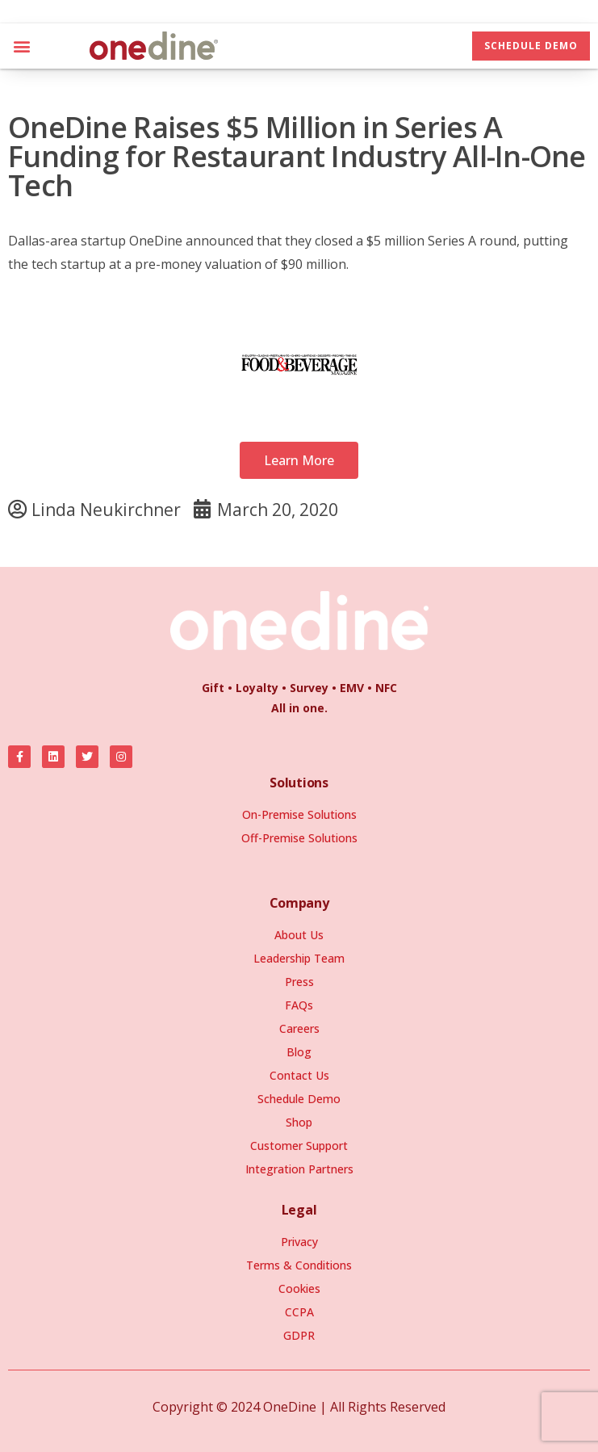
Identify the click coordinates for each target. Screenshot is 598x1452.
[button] (21, 45)
